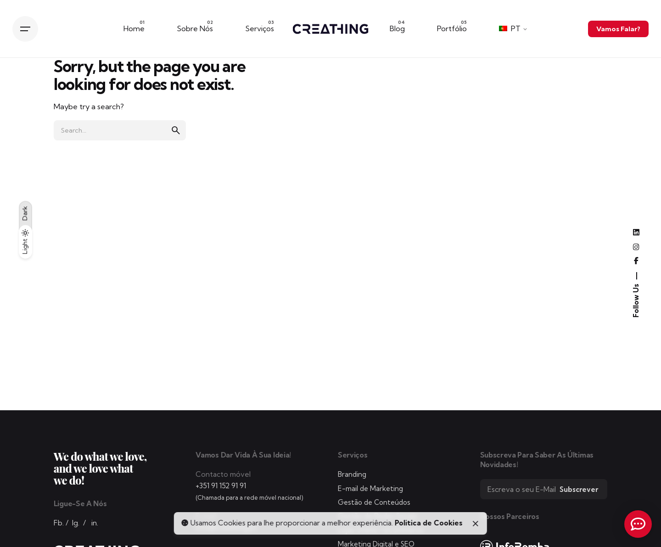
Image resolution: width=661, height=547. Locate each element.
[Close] (475, 523)
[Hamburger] (25, 29)
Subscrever (579, 489)
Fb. (59, 523)
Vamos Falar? (618, 28)
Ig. (75, 523)
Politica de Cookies (429, 523)
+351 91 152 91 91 (221, 485)
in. (94, 523)
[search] (176, 130)
